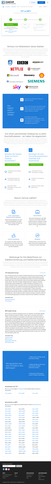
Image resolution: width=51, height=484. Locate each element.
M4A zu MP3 (22, 430)
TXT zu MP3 (21, 393)
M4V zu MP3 (22, 432)
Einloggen (33, 2)
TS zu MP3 (7, 449)
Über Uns (40, 474)
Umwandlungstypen (7, 474)
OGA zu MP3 (35, 438)
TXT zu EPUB (8, 393)
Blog (27, 478)
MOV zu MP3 (8, 436)
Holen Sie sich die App (12, 164)
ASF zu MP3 (35, 415)
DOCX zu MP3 (8, 423)
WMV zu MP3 (8, 453)
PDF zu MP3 (35, 440)
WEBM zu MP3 (22, 451)
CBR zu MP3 (35, 419)
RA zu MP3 (7, 445)
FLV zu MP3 (35, 426)
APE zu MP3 (21, 415)
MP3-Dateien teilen (9, 342)
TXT (18, 6)
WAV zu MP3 (8, 451)
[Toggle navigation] (47, 2)
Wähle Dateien (9, 24)
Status (16, 476)
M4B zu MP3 (35, 430)
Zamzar (8, 389)
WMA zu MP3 (35, 451)
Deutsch (45, 6)
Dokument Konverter (10, 299)
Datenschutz (41, 479)
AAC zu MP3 (35, 411)
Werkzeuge (29, 476)
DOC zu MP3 (35, 421)
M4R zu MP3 (8, 432)
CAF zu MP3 (8, 419)
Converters (7, 6)
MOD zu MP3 (35, 434)
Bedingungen (40, 27)
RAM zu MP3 (22, 445)
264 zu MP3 (8, 409)
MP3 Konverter (42, 310)
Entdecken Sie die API (36, 164)
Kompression (6, 476)
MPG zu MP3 (35, 436)
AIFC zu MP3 (22, 413)
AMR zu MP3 (8, 415)
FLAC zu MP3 (22, 426)
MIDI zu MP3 (35, 432)
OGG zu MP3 (8, 440)
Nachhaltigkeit (41, 476)
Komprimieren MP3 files (10, 340)
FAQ (15, 474)
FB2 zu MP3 (8, 426)
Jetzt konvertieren (40, 24)
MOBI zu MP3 (22, 434)
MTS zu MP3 (8, 438)
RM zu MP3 (7, 447)
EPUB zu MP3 (22, 423)
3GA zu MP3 (35, 409)
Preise (4, 478)
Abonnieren (19, 466)
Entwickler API (29, 474)
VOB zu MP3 (35, 449)
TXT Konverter (42, 272)
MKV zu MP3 (8, 434)
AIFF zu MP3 (35, 413)
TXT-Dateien (20, 389)
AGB (39, 478)
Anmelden (41, 2)
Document (13, 6)
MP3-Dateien (36, 404)
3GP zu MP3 (8, 411)
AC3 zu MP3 (8, 413)
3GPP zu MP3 (22, 411)
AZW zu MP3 (22, 417)
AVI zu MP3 (7, 417)
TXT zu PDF (35, 393)
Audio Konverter (9, 337)
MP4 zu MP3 (22, 436)
